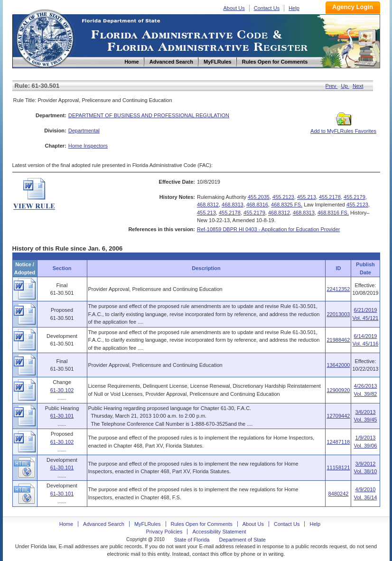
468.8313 (232, 204)
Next (358, 86)
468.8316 (257, 204)
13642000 (338, 365)
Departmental (84, 130)
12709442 (338, 416)
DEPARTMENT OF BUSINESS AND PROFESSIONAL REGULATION (148, 115)
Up (345, 86)
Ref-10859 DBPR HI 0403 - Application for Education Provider (268, 229)
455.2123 (283, 197)
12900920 (338, 390)
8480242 (338, 493)
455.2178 (330, 197)
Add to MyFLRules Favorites (343, 128)
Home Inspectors (88, 146)
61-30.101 (62, 416)
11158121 (338, 467)
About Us (234, 8)
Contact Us (267, 8)
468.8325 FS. (286, 204)
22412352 (338, 289)
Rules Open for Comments (202, 524)
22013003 (338, 314)
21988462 (338, 340)
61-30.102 (62, 390)
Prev (332, 86)
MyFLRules (147, 524)
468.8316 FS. (333, 212)
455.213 (306, 197)
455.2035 (259, 197)
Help (294, 8)
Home (44, 37)
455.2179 (354, 197)
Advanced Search (103, 524)
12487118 (338, 442)
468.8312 (208, 204)
